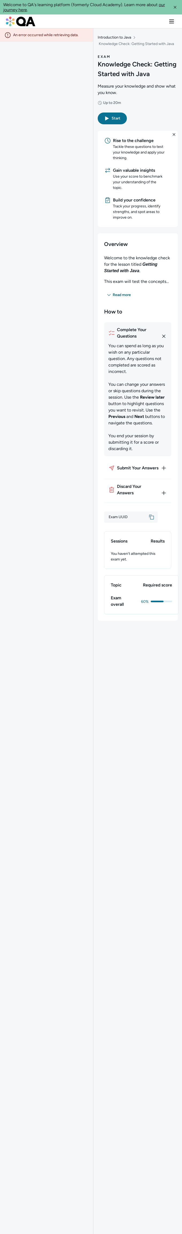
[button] (175, 7)
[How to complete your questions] (137, 333)
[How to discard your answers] (137, 489)
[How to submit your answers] (137, 468)
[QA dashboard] (20, 21)
